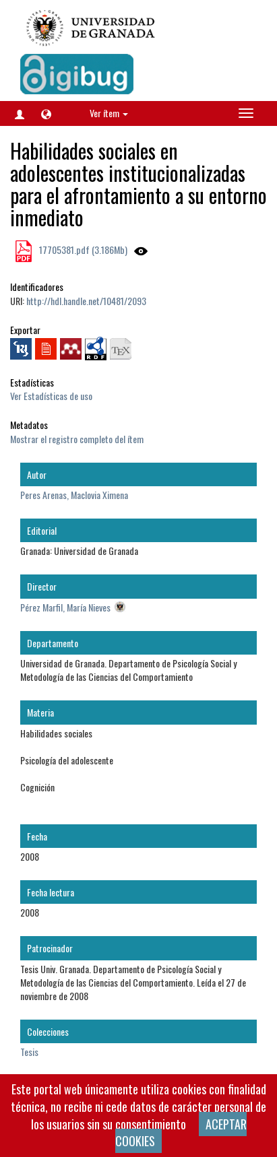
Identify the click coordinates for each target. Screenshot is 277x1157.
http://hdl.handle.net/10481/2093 (86, 301)
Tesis (29, 1052)
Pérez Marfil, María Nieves (65, 607)
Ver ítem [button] (109, 113)
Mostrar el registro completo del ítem (77, 439)
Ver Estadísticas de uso (51, 396)
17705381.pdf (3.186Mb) (82, 249)
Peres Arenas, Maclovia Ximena (74, 495)
